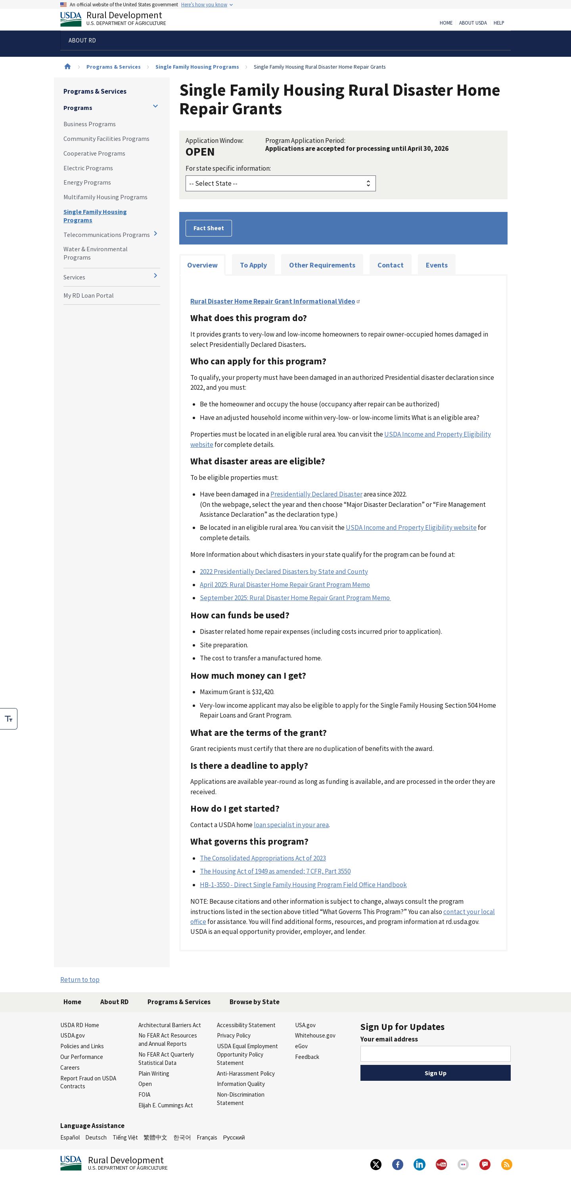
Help (499, 23)
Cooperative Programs (94, 153)
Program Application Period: (305, 140)
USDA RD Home (79, 1025)
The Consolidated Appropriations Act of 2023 (263, 858)
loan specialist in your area (291, 824)
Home (446, 23)
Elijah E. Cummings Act (165, 1105)
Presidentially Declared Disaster (316, 494)
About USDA (473, 23)
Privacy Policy (234, 1035)
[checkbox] (8, 719)
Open (145, 1084)
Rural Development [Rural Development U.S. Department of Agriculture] (119, 20)
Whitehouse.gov (315, 1035)
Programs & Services (113, 66)
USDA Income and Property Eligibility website (411, 527)
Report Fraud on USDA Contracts (88, 1082)
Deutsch (96, 1137)
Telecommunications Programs (106, 235)
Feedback (307, 1057)
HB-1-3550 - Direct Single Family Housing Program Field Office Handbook (303, 884)
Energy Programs (87, 182)
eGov (301, 1046)
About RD (114, 1001)
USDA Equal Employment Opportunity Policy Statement (247, 1054)
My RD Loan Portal (88, 295)
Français (207, 1137)
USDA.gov (72, 1035)
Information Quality (241, 1084)
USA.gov (305, 1025)
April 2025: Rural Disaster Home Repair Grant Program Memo (285, 584)
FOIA (144, 1094)
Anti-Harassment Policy (246, 1073)
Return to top (80, 979)
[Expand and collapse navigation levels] (155, 106)
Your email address (389, 1039)
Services (74, 277)
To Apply (253, 264)
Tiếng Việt (125, 1137)
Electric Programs (88, 168)
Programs (77, 108)
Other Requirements (322, 264)
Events (437, 264)
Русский (234, 1137)
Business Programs (89, 124)
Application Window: (214, 140)
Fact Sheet (209, 228)
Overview (202, 264)
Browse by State (255, 1001)
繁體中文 (155, 1137)
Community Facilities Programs (106, 138)
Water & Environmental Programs (95, 253)
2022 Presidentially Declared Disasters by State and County (284, 571)
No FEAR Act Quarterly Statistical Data (166, 1058)
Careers (70, 1067)
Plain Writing (153, 1073)
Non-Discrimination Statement (240, 1099)
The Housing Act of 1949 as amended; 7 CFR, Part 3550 (275, 871)
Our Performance (81, 1057)
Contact (390, 264)
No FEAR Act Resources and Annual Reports (167, 1039)
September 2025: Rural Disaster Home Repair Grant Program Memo (295, 597)
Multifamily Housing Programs (105, 197)
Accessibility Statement (246, 1025)
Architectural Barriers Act (169, 1025)
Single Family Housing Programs (197, 66)
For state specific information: (228, 168)
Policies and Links (82, 1046)
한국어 (182, 1137)
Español (70, 1137)
